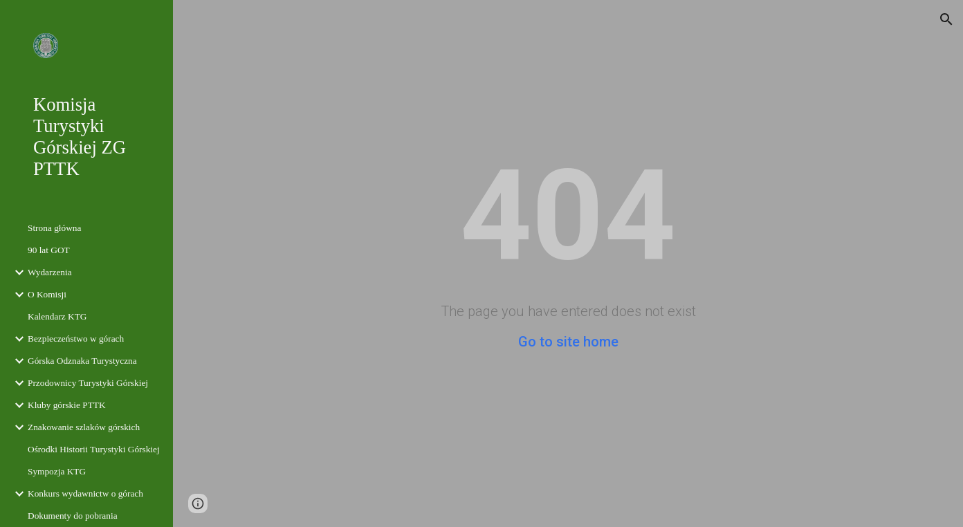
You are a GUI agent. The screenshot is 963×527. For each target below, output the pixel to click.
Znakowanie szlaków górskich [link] (84, 427)
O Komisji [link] (47, 294)
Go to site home (568, 341)
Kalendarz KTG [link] (57, 316)
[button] (946, 19)
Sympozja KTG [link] (57, 471)
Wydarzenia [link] (50, 272)
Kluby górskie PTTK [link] (67, 405)
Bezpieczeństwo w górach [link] (76, 338)
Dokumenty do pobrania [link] (73, 515)
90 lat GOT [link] (49, 250)
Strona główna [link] (54, 228)
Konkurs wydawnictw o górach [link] (85, 493)
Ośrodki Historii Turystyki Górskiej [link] (94, 449)
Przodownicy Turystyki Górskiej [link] (88, 383)
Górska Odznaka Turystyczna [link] (82, 360)
